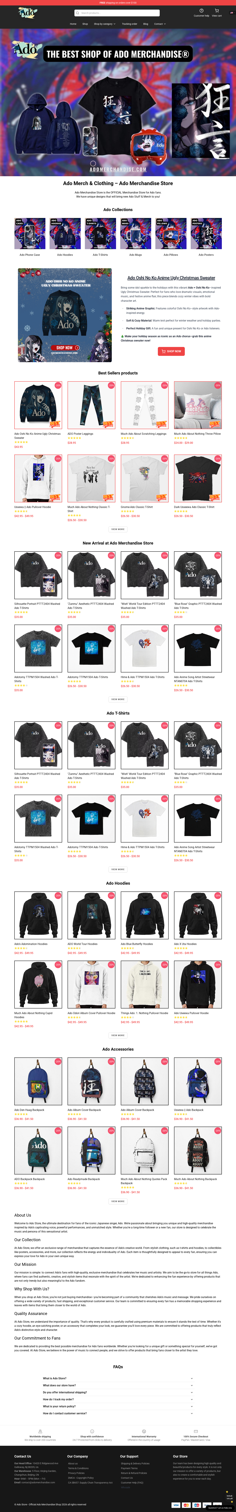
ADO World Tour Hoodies (82, 944)
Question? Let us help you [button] (220, 1508)
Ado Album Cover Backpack (84, 1110)
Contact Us (127, 1477)
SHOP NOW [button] (171, 351)
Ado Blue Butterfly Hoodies (137, 944)
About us (73, 1463)
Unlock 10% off (230, 1497)
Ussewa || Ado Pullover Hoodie (32, 507)
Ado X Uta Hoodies (185, 944)
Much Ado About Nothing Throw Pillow (197, 433)
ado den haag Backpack (29, 1110)
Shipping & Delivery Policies (135, 1463)
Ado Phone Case (30, 254)
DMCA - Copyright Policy (81, 1477)
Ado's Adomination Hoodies (30, 944)
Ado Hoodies (65, 254)
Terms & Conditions (78, 1468)
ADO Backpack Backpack (29, 1179)
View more (118, 529)
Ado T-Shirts (100, 254)
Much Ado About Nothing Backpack (195, 1179)
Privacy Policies (76, 1473)
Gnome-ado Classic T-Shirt (137, 507)
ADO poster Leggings (80, 433)
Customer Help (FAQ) (132, 1482)
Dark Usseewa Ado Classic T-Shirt (194, 507)
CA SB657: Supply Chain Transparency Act (90, 1482)
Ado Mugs (135, 254)
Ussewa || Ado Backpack (188, 1110)
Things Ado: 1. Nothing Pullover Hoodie (144, 1013)
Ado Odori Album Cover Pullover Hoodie (91, 1013)
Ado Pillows (171, 254)
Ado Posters (206, 254)
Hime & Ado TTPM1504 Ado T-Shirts (143, 677)
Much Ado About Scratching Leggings (143, 433)
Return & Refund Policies (134, 1473)
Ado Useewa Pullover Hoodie (191, 1013)
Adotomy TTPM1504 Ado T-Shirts (88, 677)
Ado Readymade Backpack (84, 1179)
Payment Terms (129, 1468)
